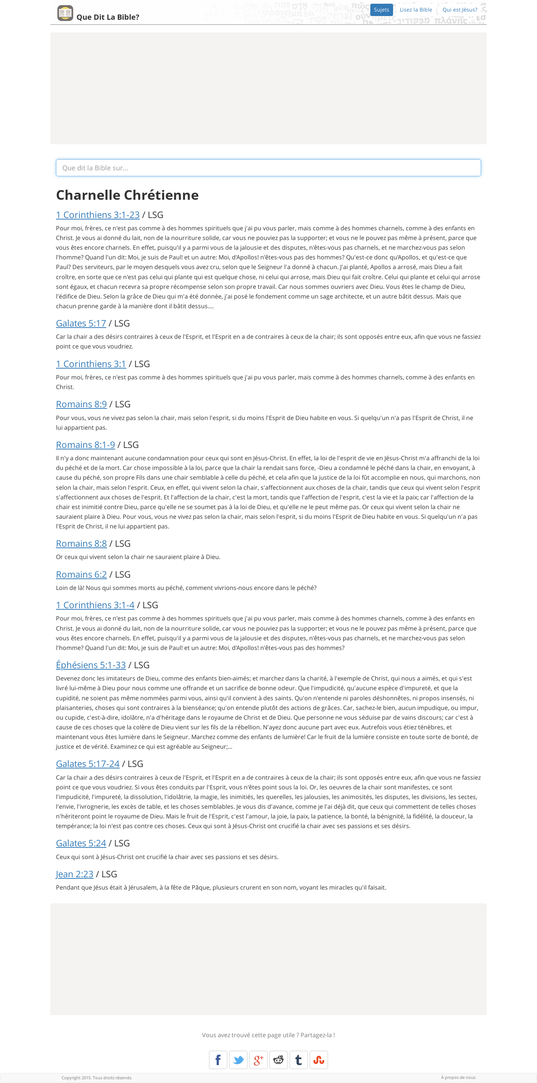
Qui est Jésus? (460, 9)
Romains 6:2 (81, 574)
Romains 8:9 (81, 404)
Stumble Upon (319, 1060)
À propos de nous (458, 1077)
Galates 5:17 (81, 323)
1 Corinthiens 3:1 (91, 363)
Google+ (258, 1060)
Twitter (238, 1060)
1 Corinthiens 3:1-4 (95, 605)
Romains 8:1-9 (85, 444)
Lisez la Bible (416, 9)
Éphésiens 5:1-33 (91, 665)
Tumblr (298, 1060)
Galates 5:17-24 (88, 763)
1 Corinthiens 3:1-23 (98, 214)
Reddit (278, 1060)
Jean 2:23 (75, 874)
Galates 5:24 (81, 843)
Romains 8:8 (81, 543)
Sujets (381, 9)
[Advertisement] (268, 88)
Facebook (218, 1060)
